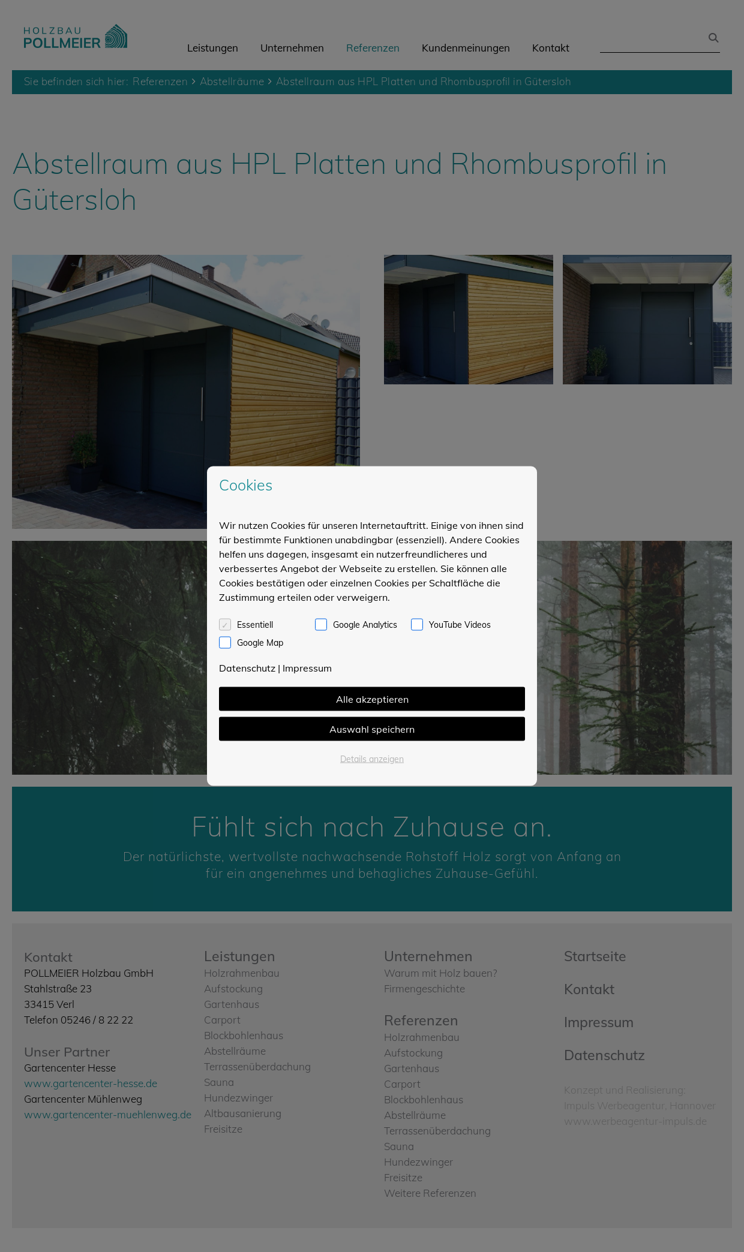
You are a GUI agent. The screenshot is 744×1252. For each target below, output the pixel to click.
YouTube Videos (460, 624)
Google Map (260, 642)
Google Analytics (365, 624)
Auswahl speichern (372, 729)
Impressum (307, 668)
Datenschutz (247, 668)
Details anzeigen (372, 759)
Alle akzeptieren (372, 699)
